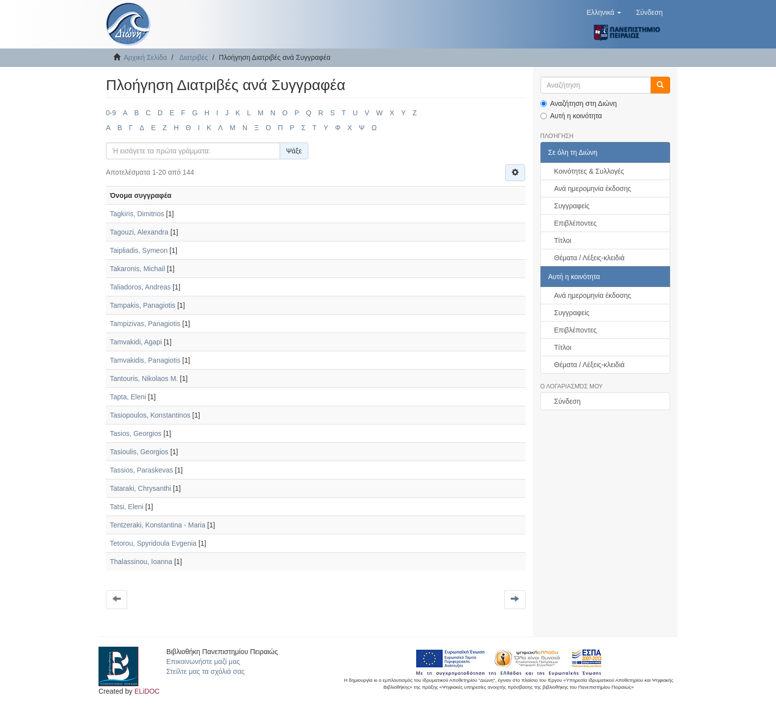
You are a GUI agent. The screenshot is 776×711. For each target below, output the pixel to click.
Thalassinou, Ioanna (141, 562)
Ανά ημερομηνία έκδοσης (592, 188)
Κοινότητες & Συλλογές (589, 171)
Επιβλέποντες (575, 223)
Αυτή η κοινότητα (571, 116)
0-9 (111, 113)
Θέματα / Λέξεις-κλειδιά (589, 258)
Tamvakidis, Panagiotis (145, 360)
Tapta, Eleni (128, 397)
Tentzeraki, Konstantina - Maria (157, 525)
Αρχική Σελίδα (145, 57)
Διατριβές (193, 57)
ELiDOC (146, 691)
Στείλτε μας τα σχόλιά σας (205, 671)
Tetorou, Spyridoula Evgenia (153, 543)
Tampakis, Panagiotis (142, 305)
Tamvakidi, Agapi (136, 342)
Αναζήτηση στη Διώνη (578, 103)
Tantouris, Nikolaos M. (144, 378)
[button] (604, 12)
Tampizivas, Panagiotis (145, 324)
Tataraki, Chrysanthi (140, 488)
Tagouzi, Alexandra (139, 232)
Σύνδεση (567, 401)
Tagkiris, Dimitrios (137, 214)
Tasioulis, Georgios (139, 452)
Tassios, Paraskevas (141, 470)
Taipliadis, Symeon (139, 250)
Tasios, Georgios (135, 433)
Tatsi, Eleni (127, 507)
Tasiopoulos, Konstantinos (150, 415)
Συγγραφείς (572, 206)
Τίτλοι (563, 240)
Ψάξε (294, 151)
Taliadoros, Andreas (140, 287)
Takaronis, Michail (137, 269)
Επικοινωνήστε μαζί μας (203, 661)
